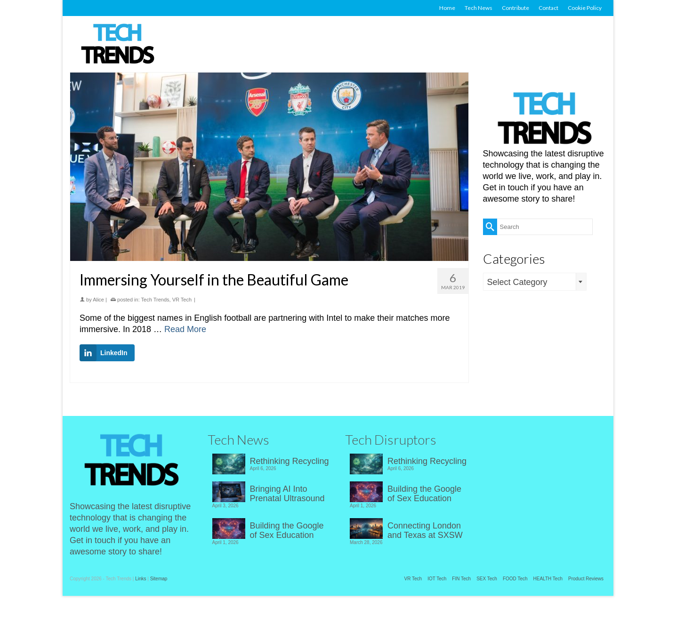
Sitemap (159, 578)
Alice (98, 299)
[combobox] (535, 282)
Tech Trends (155, 299)
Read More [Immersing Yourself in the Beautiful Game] (185, 329)
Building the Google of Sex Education (287, 530)
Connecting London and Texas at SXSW (425, 530)
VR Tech (182, 299)
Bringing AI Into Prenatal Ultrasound (287, 493)
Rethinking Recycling (289, 461)
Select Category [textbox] (517, 282)
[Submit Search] (490, 227)
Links (140, 578)
